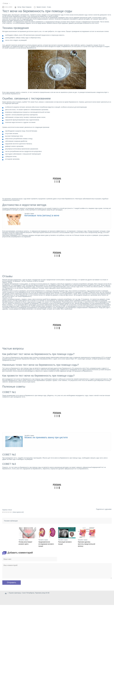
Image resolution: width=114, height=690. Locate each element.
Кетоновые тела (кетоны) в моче (41, 215)
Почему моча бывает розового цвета (25, 543)
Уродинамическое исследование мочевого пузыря (46, 544)
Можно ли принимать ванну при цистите (46, 437)
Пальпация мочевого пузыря (65, 543)
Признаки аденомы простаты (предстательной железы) (86, 544)
